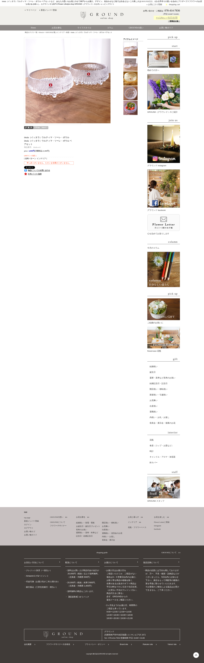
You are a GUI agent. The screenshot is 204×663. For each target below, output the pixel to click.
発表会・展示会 (108, 540)
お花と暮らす (133, 517)
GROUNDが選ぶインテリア (55, 32)
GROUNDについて (57, 522)
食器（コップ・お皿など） (161, 446)
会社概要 (27, 644)
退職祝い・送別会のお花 (112, 533)
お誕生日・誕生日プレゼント (88, 526)
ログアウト (28, 528)
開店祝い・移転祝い (158, 389)
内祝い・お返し (108, 537)
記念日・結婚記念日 (84, 536)
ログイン (27, 525)
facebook (157, 529)
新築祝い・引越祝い (158, 395)
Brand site (124, 644)
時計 (152, 451)
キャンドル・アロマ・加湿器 (162, 457)
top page (27, 518)
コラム (110, 28)
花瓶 (152, 440)
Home (33, 28)
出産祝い (154, 406)
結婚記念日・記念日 (158, 383)
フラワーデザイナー (58, 526)
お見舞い (154, 400)
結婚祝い (154, 366)
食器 (67, 32)
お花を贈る (57, 28)
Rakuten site (148, 644)
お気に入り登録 (155, 4)
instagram (157, 526)
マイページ (31, 10)
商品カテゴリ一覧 (31, 32)
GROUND (145, 1)
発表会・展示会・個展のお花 (162, 423)
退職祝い (154, 412)
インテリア (132, 522)
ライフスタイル (84, 28)
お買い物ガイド (166, 28)
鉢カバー (154, 462)
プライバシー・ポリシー (95, 644)
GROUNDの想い (136, 28)
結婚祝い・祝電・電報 (85, 523)
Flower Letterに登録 (161, 522)
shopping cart (174, 4)
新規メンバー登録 (49, 10)
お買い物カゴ (29, 532)
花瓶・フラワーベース (137, 527)
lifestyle (41, 32)
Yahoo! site (172, 644)
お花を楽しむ (159, 517)
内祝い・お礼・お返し (159, 417)
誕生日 (153, 372)
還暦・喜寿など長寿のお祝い (162, 378)
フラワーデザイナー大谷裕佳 (58, 644)
